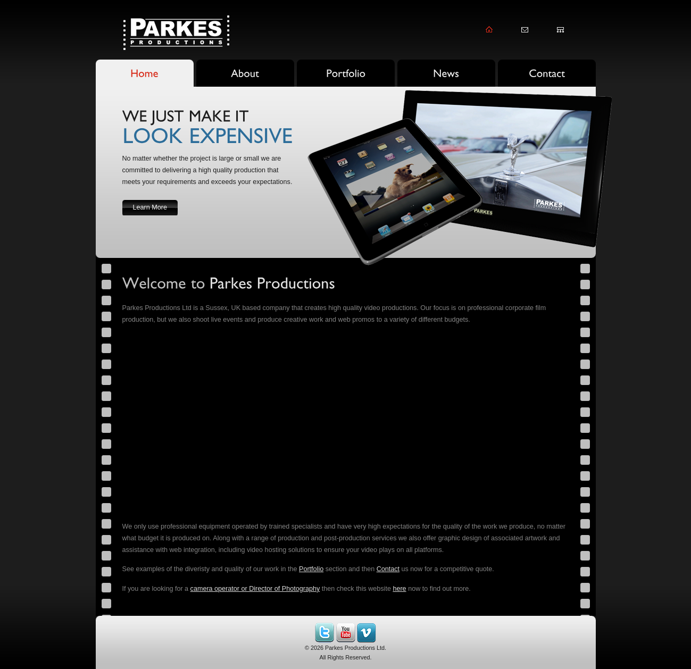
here (399, 588)
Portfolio (311, 569)
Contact (388, 569)
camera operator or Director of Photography (255, 588)
